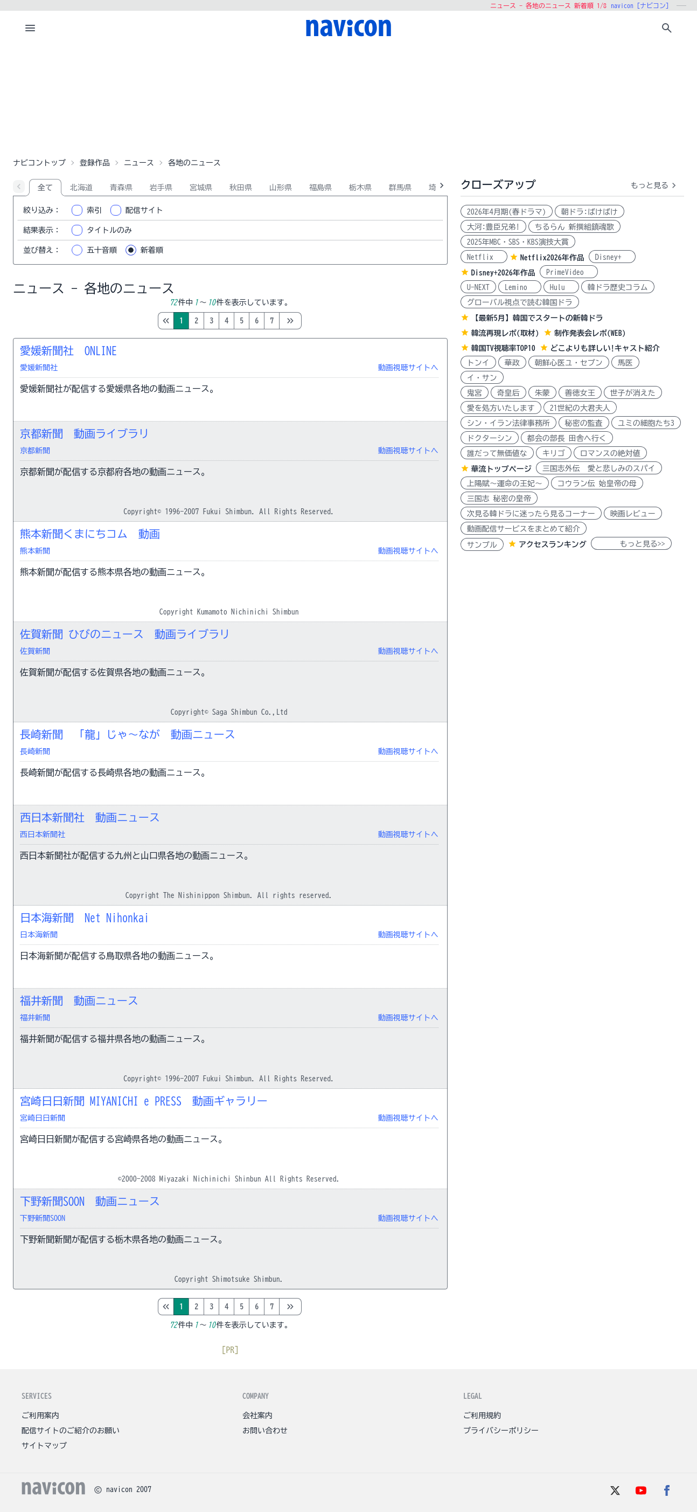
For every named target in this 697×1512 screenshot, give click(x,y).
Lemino (520, 287)
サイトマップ (44, 1445)
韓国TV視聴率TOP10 (503, 348)
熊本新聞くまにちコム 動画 (90, 533)
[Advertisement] (348, 99)
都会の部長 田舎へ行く (567, 438)
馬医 (625, 363)
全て (45, 187)
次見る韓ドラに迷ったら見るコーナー (531, 513)
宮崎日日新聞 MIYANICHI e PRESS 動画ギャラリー (144, 1100)
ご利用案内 (40, 1415)
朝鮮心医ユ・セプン (569, 363)
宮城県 (201, 187)
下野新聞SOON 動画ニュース (90, 1201)
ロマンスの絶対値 (610, 453)
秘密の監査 (584, 423)
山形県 (280, 187)
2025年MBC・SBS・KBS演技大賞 (518, 242)
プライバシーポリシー (501, 1430)
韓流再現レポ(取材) (505, 333)
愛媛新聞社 (39, 367)
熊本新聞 (35, 551)
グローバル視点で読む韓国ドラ (520, 302)
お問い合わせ (265, 1430)
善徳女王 (580, 393)
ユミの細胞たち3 (646, 423)
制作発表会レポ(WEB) (590, 333)
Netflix (484, 257)
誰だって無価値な (497, 453)
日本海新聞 (39, 934)
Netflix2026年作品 (552, 257)
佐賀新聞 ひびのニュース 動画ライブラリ (125, 634)
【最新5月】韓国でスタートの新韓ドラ (537, 318)
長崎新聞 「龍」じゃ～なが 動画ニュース (127, 734)
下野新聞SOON (42, 1218)
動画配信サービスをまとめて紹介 (523, 529)
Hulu (561, 287)
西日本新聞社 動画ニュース (90, 817)
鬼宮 (474, 393)
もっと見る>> (631, 544)
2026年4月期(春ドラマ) (506, 212)
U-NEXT (478, 287)
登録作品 (95, 163)
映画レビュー (633, 513)
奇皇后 (508, 393)
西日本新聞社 (42, 834)
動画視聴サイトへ (408, 367)
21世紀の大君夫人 (580, 408)
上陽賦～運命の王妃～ (504, 483)
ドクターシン (489, 438)
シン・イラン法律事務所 (508, 423)
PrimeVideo (568, 272)
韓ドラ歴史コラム (618, 287)
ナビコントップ (39, 163)
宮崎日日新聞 (42, 1118)
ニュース (139, 163)
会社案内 (257, 1415)
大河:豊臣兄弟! (493, 227)
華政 (512, 363)
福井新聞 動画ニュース (79, 1000)
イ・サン (482, 378)
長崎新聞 (35, 751)
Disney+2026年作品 (503, 273)
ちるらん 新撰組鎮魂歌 (574, 227)
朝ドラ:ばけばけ (589, 212)
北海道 (81, 187)
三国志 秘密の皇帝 (499, 498)
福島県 (320, 187)
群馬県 (400, 187)
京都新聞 (35, 450)
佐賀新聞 (35, 651)
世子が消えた (633, 393)
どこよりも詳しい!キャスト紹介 (605, 348)
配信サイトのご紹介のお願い (71, 1430)
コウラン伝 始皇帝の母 (597, 483)
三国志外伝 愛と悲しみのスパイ (599, 468)
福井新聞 (35, 1017)
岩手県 (161, 187)
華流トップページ (501, 469)
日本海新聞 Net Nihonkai (84, 917)
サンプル (482, 545)
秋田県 (240, 187)
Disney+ (612, 257)
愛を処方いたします (501, 408)
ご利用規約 (482, 1415)
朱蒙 (542, 393)
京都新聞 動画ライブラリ (84, 433)
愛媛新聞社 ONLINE (68, 350)
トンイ (478, 363)
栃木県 (360, 187)
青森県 (121, 187)
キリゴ (553, 453)
